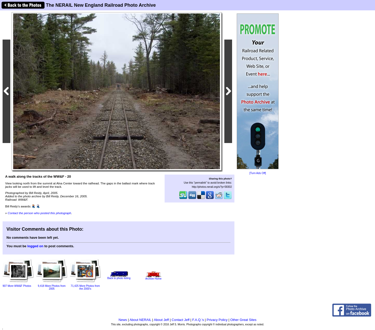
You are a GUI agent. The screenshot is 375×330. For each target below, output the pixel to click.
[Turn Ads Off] (257, 173)
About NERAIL (140, 320)
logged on (35, 246)
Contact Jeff (180, 320)
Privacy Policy (217, 320)
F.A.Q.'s (198, 320)
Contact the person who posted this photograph (39, 213)
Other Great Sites (243, 320)
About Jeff (161, 320)
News (123, 320)
